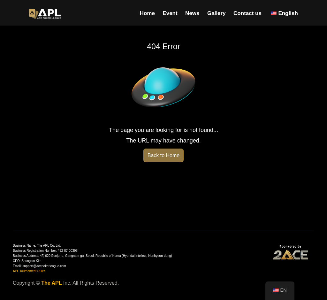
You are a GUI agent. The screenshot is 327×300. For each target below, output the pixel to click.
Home (147, 13)
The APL (51, 283)
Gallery (216, 13)
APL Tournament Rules (29, 271)
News (192, 13)
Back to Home (163, 155)
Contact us (247, 13)
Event (170, 13)
